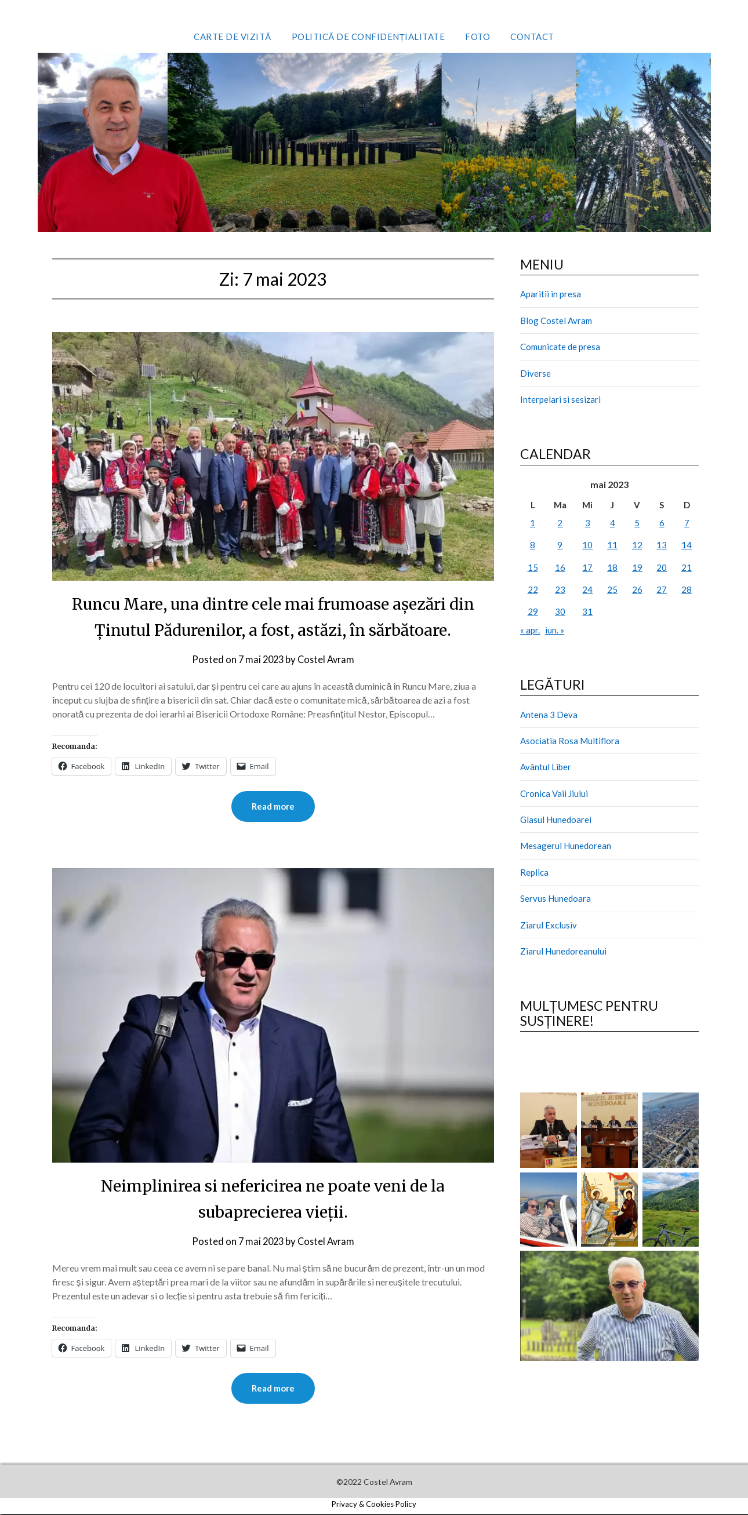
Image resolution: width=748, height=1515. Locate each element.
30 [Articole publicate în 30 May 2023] (560, 611)
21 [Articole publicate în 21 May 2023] (686, 567)
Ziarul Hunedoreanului (563, 951)
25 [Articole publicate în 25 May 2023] (612, 589)
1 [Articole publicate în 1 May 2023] (532, 523)
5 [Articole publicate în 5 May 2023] (637, 523)
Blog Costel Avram (556, 320)
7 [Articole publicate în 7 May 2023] (686, 523)
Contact (532, 36)
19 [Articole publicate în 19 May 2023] (637, 567)
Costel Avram (327, 659)
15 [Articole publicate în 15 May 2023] (533, 567)
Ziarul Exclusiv (548, 925)
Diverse (535, 373)
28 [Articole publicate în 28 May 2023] (686, 589)
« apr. (530, 630)
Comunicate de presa (560, 346)
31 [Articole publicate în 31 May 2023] (587, 611)
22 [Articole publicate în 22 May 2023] (533, 589)
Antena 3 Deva (549, 714)
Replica (534, 872)
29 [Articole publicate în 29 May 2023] (533, 611)
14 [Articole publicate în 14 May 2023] (686, 545)
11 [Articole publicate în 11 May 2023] (612, 545)
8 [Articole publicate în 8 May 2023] (532, 545)
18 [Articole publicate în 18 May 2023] (612, 567)
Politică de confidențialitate (368, 36)
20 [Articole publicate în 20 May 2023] (661, 567)
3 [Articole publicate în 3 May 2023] (587, 523)
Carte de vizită (232, 36)
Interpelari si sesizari (560, 399)
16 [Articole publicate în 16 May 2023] (560, 567)
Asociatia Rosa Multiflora (569, 740)
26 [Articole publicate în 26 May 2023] (637, 589)
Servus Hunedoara (555, 898)
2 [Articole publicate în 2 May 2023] (559, 523)
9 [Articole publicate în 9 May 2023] (559, 545)
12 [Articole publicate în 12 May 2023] (637, 545)
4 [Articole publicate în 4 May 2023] (612, 523)
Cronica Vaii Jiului (554, 793)
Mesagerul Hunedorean (565, 845)
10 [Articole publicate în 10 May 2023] (587, 545)
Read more (273, 807)
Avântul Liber (545, 767)
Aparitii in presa (550, 294)
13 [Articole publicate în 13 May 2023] (661, 545)
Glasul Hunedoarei (555, 819)
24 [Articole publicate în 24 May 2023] (587, 589)
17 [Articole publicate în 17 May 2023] (587, 567)
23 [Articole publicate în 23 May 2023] (560, 589)
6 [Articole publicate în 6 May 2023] (662, 523)
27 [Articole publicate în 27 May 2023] (661, 589)
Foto (477, 36)
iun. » (554, 630)
